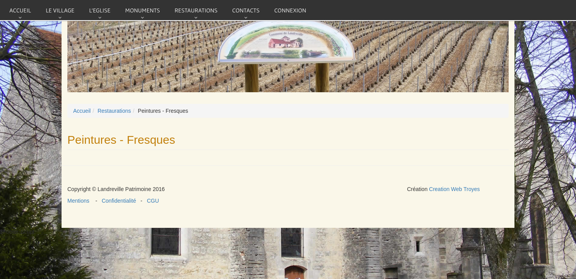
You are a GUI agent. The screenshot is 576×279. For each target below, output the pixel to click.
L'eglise (99, 10)
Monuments (142, 10)
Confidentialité (120, 201)
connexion (290, 10)
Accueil (20, 10)
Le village (60, 10)
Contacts (246, 10)
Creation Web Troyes (454, 189)
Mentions (81, 201)
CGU (151, 201)
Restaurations (196, 10)
